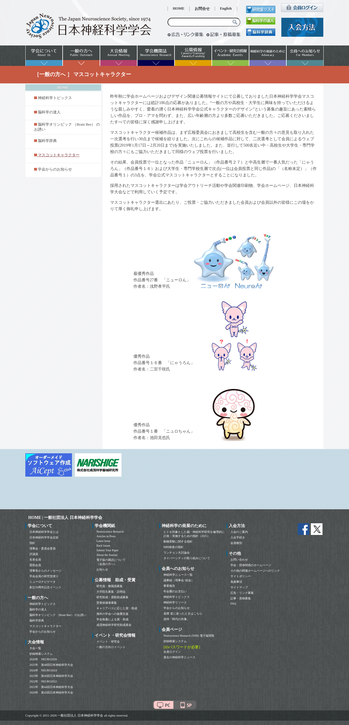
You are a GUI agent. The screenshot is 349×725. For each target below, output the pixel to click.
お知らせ (102, 569)
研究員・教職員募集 (109, 586)
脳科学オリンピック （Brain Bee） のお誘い (57, 615)
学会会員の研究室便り (44, 576)
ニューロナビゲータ (42, 581)
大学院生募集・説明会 (111, 591)
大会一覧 (35, 648)
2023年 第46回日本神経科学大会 (51, 675)
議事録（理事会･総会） (178, 580)
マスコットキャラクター (45, 626)
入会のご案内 (239, 531)
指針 (32, 543)
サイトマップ (239, 587)
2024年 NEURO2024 (43, 670)
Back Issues (103, 545)
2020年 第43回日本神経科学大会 (51, 692)
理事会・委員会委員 (42, 548)
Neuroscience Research (110, 531)
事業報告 (169, 585)
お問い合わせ (239, 559)
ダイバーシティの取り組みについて (186, 558)
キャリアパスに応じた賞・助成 (116, 608)
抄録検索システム (41, 653)
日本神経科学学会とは (44, 531)
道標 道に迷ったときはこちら (182, 613)
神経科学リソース (175, 602)
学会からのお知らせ (55, 169)
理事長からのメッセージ (45, 570)
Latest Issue (103, 541)
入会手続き (237, 537)
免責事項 (236, 581)
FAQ (233, 603)
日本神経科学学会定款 (44, 537)
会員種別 (236, 543)
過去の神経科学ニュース (179, 657)
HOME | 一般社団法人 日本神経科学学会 (65, 517)
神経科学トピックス (55, 98)
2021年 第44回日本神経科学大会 (51, 687)
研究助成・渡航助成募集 (112, 597)
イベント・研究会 (108, 641)
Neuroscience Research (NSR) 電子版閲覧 (188, 635)
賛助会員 (35, 565)
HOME (178, 8)
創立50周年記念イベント (45, 587)
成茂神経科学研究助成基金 (113, 624)
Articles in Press (106, 536)
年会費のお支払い (175, 591)
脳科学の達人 (49, 112)
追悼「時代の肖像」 (176, 619)
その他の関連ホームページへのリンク (255, 570)
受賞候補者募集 (106, 602)
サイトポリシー (240, 576)
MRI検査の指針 (173, 547)
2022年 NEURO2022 (43, 681)
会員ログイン (172, 651)
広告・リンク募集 (242, 592)
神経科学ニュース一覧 (178, 574)
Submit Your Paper (107, 550)
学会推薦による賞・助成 (112, 619)
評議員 (33, 554)
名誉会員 (35, 559)
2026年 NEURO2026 (43, 659)
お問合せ (202, 9)
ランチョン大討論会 (176, 552)
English (226, 8)
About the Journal (106, 555)
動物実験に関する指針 (178, 541)
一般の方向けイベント (111, 647)
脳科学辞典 (47, 141)
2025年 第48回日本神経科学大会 (51, 664)
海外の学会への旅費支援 (112, 613)
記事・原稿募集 (240, 598)
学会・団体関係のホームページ (250, 565)
